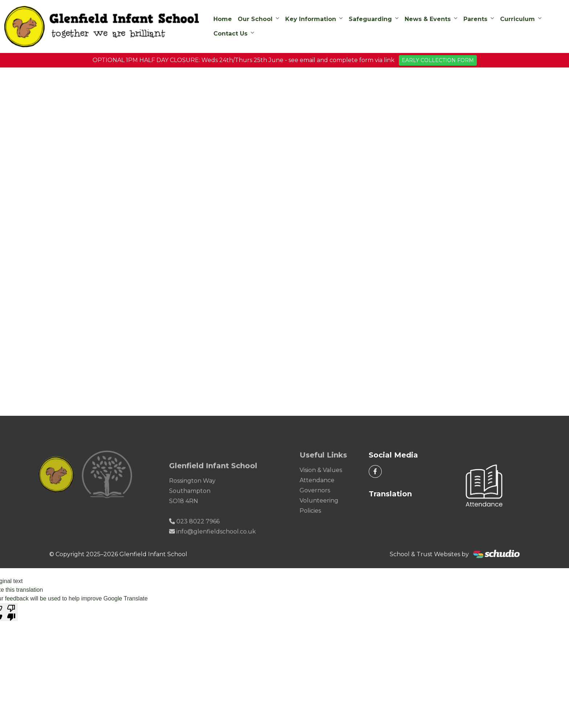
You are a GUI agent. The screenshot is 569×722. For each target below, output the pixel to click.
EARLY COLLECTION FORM (438, 60)
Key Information (310, 19)
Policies (318, 510)
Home (222, 19)
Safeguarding (370, 19)
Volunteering (327, 500)
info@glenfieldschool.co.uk (216, 539)
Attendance (325, 480)
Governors (323, 490)
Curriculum (517, 19)
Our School (255, 19)
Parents (475, 19)
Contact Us (230, 33)
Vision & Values (329, 470)
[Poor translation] (11, 612)
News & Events (428, 19)
